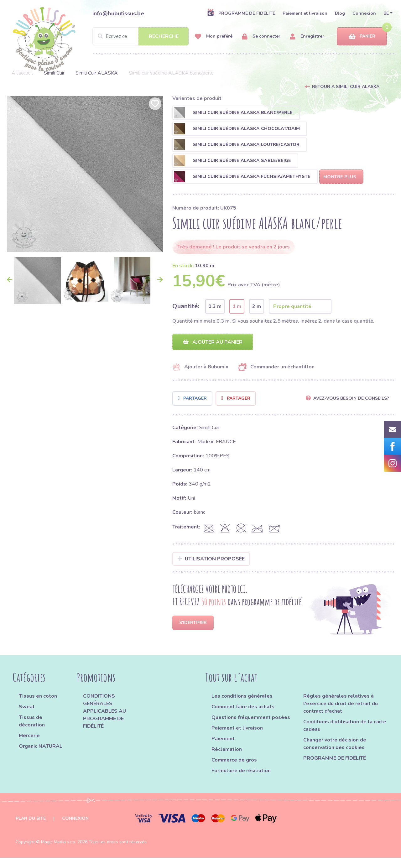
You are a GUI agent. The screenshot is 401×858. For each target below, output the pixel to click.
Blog (340, 13)
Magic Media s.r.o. (58, 842)
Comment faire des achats (242, 707)
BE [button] (386, 13)
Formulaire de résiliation (241, 770)
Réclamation (226, 749)
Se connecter (261, 36)
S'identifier (193, 623)
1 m (236, 306)
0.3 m (214, 306)
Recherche (164, 36)
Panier (362, 36)
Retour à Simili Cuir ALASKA (345, 87)
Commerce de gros (234, 760)
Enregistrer (307, 36)
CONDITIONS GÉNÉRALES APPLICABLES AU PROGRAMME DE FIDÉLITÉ (104, 711)
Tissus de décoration (32, 721)
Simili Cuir (54, 73)
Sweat (27, 707)
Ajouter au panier (212, 342)
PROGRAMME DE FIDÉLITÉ (241, 13)
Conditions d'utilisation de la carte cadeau (344, 726)
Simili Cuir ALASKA (97, 73)
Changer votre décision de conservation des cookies (334, 744)
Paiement (223, 739)
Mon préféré (213, 36)
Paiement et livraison (305, 13)
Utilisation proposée (211, 558)
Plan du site (31, 819)
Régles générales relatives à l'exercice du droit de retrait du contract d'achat (340, 704)
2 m (256, 306)
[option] (85, 174)
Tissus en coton (38, 696)
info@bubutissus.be (118, 13)
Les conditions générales (242, 696)
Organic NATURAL (40, 746)
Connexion (364, 13)
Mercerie (29, 735)
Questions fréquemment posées (250, 717)
